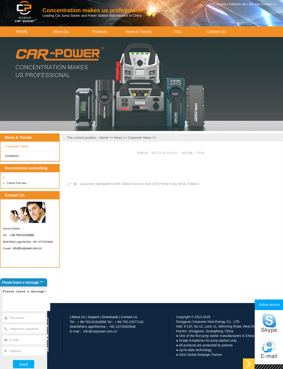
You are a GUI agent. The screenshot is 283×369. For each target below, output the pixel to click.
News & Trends (138, 32)
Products (99, 32)
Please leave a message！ (29, 302)
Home (104, 137)
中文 (212, 4)
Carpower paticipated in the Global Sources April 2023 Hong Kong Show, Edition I (140, 184)
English (221, 4)
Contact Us (269, 4)
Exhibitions (12, 156)
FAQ (177, 32)
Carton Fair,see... (18, 183)
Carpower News (17, 146)
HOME (22, 32)
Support (93, 317)
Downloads (110, 317)
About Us (61, 32)
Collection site (237, 4)
